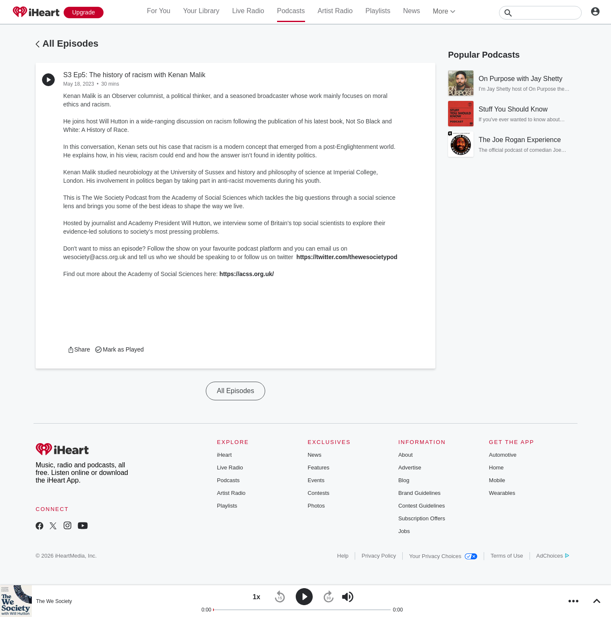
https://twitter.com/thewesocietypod (347, 257)
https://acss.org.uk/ (247, 274)
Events (316, 480)
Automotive (502, 455)
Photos (316, 506)
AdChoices (552, 556)
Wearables (502, 493)
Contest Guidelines (421, 506)
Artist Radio (335, 10)
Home (496, 467)
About (405, 455)
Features (318, 467)
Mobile (497, 480)
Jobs (404, 531)
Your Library (201, 10)
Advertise (409, 467)
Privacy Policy (379, 556)
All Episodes (70, 43)
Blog (403, 480)
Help (343, 556)
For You (158, 10)
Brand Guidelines (419, 493)
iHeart (224, 455)
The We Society (54, 601)
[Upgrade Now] (84, 12)
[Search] (540, 13)
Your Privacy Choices (443, 556)
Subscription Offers (421, 518)
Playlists (377, 10)
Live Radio (248, 10)
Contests (318, 493)
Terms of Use (506, 556)
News (411, 10)
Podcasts (291, 10)
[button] (78, 349)
